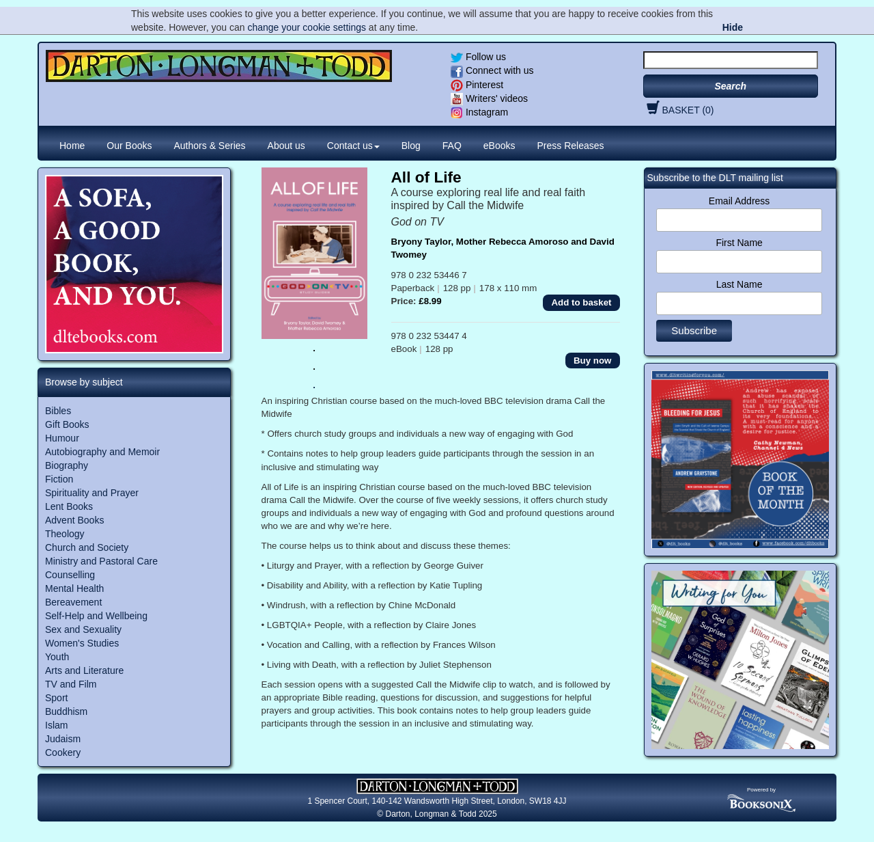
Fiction (59, 479)
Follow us (478, 56)
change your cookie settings (306, 27)
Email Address (739, 200)
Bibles (58, 410)
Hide (732, 27)
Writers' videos (489, 98)
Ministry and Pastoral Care (101, 561)
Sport (56, 697)
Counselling (70, 574)
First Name (739, 242)
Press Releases (570, 145)
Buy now (593, 360)
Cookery (63, 752)
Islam (56, 725)
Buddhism (66, 711)
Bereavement (73, 602)
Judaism (63, 738)
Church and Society (86, 547)
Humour (62, 438)
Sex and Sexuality (83, 629)
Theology (65, 533)
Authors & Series (210, 145)
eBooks (499, 145)
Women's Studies (82, 643)
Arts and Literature (84, 670)
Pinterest (477, 84)
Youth (57, 656)
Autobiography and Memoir (102, 451)
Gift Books (67, 424)
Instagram (479, 112)
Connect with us (492, 70)
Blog (411, 145)
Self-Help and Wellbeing (96, 615)
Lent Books (69, 506)
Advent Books (74, 520)
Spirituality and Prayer (92, 492)
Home (72, 145)
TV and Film (70, 684)
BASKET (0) (678, 110)
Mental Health (74, 588)
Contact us (353, 145)
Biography (66, 465)
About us (286, 145)
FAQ (452, 145)
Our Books (129, 145)
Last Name (739, 284)
